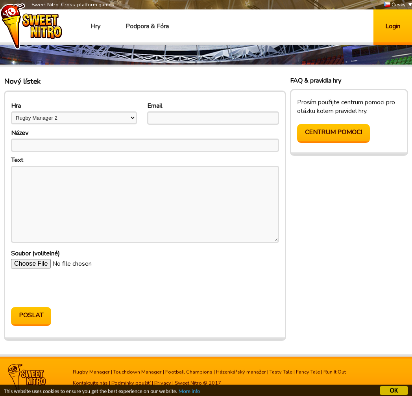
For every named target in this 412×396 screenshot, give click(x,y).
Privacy (162, 383)
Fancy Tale (308, 372)
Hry (95, 26)
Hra (16, 106)
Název (19, 133)
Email (154, 106)
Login (392, 26)
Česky (395, 5)
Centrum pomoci (333, 132)
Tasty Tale (281, 372)
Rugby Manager (91, 372)
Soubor (35, 253)
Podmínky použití (131, 383)
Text (17, 160)
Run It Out (334, 372)
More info (189, 392)
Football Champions (188, 372)
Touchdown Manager (137, 372)
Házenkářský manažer (241, 372)
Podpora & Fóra (147, 26)
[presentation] (71, 287)
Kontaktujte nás (90, 383)
